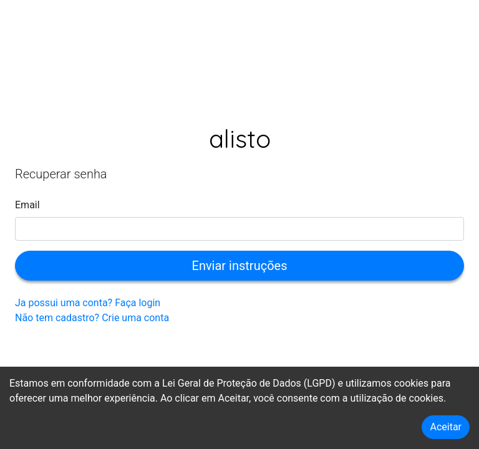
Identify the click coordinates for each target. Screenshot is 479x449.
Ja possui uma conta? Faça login (87, 303)
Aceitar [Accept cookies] (446, 427)
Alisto (240, 138)
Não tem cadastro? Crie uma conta (92, 318)
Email (27, 205)
